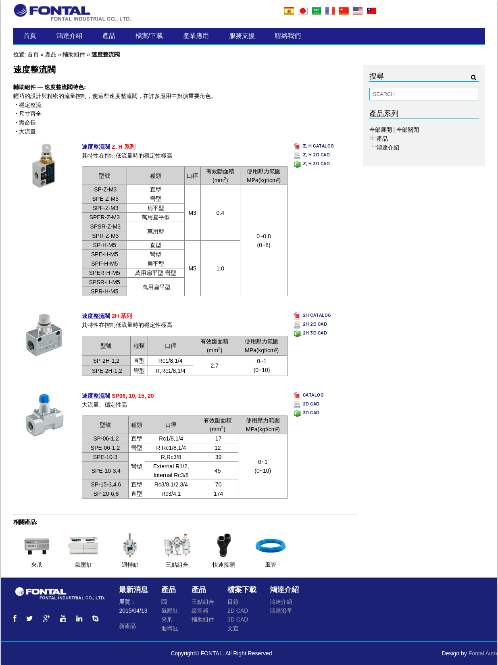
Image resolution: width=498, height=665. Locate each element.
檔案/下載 (149, 35)
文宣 (233, 628)
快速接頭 (224, 564)
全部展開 (380, 130)
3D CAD (237, 619)
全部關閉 (407, 130)
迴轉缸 (130, 564)
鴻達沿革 (281, 610)
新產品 (127, 626)
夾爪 (36, 564)
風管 (270, 564)
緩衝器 (200, 610)
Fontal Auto (483, 653)
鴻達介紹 (69, 35)
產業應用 (196, 35)
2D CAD (237, 610)
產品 (108, 35)
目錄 (233, 601)
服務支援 (242, 35)
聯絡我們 (288, 35)
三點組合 (177, 564)
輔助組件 (74, 54)
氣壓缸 (83, 564)
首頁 (29, 35)
